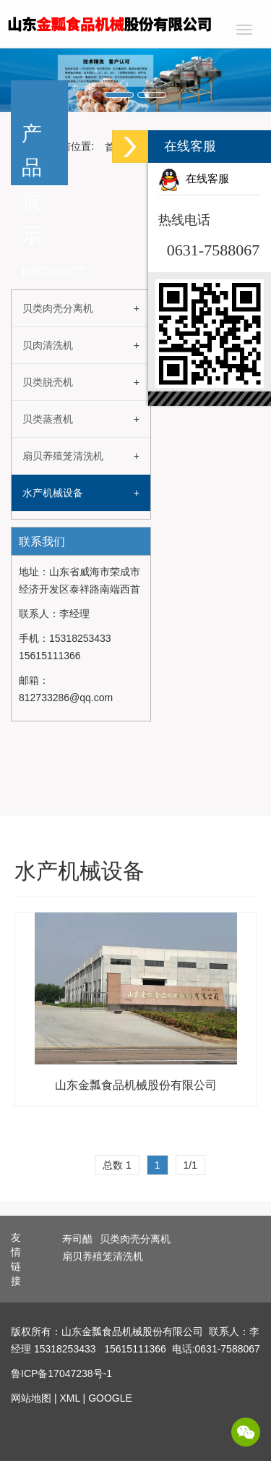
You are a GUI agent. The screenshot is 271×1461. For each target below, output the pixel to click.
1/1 (190, 1165)
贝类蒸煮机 (47, 419)
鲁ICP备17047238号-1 (61, 1373)
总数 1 (117, 1165)
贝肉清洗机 (47, 345)
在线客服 (193, 179)
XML (69, 1398)
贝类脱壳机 (47, 382)
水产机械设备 (52, 493)
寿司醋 (77, 1239)
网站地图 (31, 1398)
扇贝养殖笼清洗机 (62, 456)
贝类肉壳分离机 (57, 308)
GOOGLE (110, 1398)
